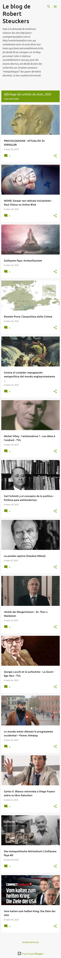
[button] (55, 156)
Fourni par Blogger (30, 953)
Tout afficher (11, 98)
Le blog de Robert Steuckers (17, 13)
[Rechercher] (49, 6)
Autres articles (30, 942)
